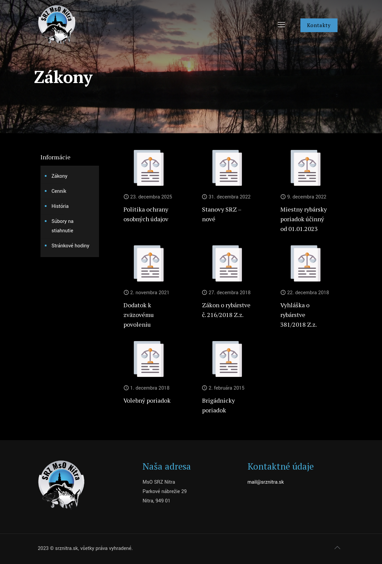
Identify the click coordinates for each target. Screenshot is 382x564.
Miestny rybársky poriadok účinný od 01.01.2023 (303, 219)
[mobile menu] (281, 25)
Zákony (59, 176)
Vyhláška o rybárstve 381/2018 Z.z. (298, 314)
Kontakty (319, 25)
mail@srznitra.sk (266, 482)
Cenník (59, 191)
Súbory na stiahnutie (63, 226)
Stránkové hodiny (70, 245)
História (60, 206)
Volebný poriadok (147, 400)
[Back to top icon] (337, 548)
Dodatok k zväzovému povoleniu (138, 314)
